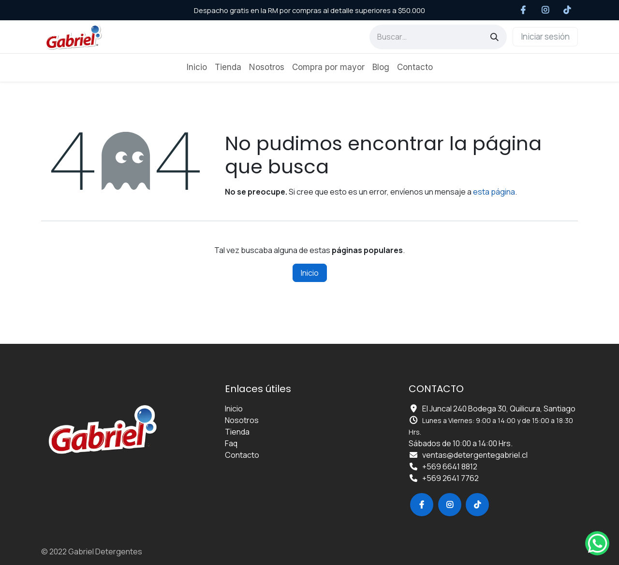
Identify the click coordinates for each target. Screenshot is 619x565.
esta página (494, 191)
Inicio (310, 273)
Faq (231, 443)
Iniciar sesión (545, 36)
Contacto (242, 455)
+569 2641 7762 (450, 478)
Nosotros (242, 420)
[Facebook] (523, 10)
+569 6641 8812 (449, 466)
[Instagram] (545, 10)
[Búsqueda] (494, 37)
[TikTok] (567, 10)
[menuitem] (197, 67)
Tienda (237, 431)
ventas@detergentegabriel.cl (475, 455)
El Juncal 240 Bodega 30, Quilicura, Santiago (498, 408)
